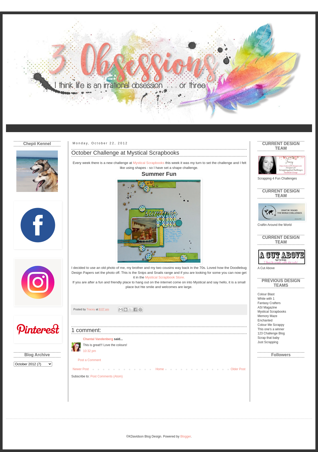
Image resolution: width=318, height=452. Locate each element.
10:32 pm (89, 351)
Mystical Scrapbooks (148, 163)
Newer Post (81, 369)
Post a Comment (89, 360)
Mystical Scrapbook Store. (165, 277)
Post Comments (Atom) (106, 376)
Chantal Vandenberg (98, 339)
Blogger (185, 436)
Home (13, 128)
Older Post (238, 369)
